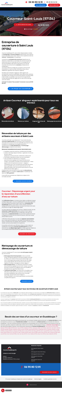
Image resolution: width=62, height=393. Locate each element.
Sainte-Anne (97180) (33, 332)
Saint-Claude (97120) (23, 332)
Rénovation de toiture (8, 121)
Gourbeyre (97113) (16, 329)
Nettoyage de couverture (54, 121)
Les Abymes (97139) (16, 331)
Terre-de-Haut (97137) (22, 334)
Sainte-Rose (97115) (42, 332)
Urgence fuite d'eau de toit (38, 121)
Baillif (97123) (11, 328)
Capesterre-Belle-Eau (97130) (39, 328)
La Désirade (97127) (42, 329)
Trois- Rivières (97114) (32, 334)
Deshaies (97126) (8, 329)
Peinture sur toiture (23, 121)
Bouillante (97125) (28, 328)
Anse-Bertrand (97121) (51, 326)
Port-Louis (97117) (14, 332)
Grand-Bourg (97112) (33, 329)
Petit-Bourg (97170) (35, 331)
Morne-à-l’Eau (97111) (26, 331)
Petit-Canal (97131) (45, 331)
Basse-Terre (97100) (18, 328)
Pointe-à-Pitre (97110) (55, 331)
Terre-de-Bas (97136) (12, 334)
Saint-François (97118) (52, 332)
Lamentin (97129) (51, 329)
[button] (31, 9)
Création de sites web (33, 384)
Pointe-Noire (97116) (5, 332)
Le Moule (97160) (8, 331)
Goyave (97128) (24, 329)
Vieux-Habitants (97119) (51, 334)
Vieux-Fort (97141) (42, 334)
